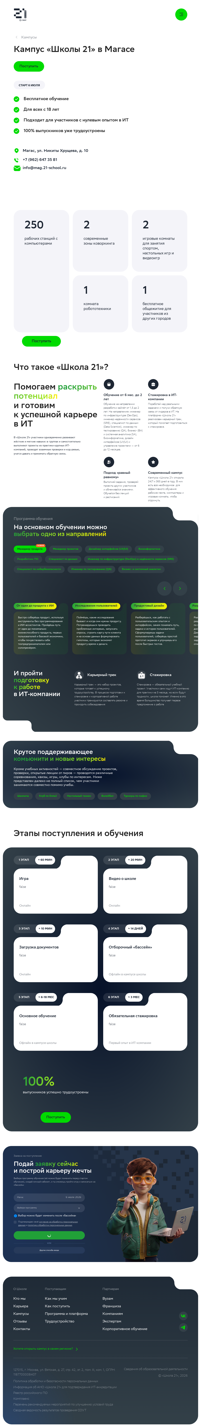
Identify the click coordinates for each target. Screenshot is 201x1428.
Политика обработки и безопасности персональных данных (55, 1384)
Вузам (111, 1301)
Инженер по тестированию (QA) (91, 569)
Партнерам (114, 1292)
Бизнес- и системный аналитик (141, 569)
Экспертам (115, 1324)
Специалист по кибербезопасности (39, 569)
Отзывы (20, 1324)
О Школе (20, 1292)
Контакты (22, 1332)
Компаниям (116, 1317)
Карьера (21, 1309)
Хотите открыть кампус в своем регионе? (46, 1352)
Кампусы (21, 1317)
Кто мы (19, 1301)
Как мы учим (57, 1301)
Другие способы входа (49, 1251)
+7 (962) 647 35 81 (40, 160)
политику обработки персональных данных (50, 1226)
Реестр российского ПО (30, 1396)
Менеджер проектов (65, 549)
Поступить (29, 67)
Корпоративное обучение (129, 1332)
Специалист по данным (63, 559)
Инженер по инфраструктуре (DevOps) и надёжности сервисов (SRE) (131, 559)
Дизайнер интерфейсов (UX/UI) (108, 549)
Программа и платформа (68, 1317)
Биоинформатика (149, 549)
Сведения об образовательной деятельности (156, 1372)
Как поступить (59, 1309)
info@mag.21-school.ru (46, 169)
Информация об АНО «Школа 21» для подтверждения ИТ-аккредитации (65, 1390)
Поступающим (56, 1292)
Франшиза (115, 1309)
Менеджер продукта (30, 549)
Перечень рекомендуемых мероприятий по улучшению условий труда (63, 1408)
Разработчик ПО (27, 559)
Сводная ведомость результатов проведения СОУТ (49, 1414)
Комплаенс (21, 1402)
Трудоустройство (61, 1324)
